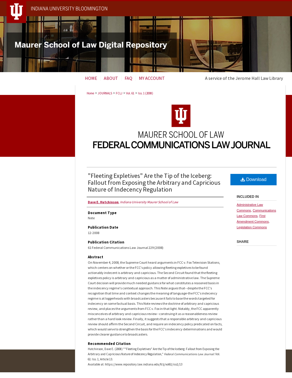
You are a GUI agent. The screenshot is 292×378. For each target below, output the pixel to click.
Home (90, 93)
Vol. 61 (130, 93)
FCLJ (119, 93)
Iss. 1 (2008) (145, 93)
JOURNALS (105, 93)
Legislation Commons (252, 227)
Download (254, 179)
